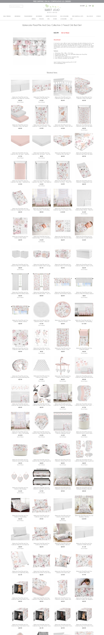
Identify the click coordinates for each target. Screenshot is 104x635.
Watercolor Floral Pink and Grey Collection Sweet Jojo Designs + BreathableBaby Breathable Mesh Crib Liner (63, 97)
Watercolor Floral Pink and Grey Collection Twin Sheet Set (41, 544)
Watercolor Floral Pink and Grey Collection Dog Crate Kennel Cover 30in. (42, 625)
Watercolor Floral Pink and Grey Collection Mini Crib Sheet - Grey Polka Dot (41, 153)
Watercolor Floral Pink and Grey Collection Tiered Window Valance (62, 293)
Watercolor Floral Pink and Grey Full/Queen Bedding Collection (84, 488)
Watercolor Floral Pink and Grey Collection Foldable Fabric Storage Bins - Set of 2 (41, 265)
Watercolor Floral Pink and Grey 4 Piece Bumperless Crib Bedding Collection (41, 209)
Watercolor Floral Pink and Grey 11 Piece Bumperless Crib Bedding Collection (84, 321)
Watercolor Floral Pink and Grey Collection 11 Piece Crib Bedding (20, 432)
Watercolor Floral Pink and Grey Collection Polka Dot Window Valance (84, 293)
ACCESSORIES (63, 18)
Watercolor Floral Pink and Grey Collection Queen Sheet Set (41, 516)
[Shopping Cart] (93, 5)
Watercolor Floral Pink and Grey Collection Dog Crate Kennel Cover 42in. (63, 625)
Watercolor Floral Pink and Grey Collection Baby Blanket (20, 237)
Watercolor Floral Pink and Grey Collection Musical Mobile (63, 376)
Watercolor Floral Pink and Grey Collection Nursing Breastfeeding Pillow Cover (20, 376)
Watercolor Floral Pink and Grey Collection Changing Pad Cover (84, 181)
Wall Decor (90, 16)
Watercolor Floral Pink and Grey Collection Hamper (84, 349)
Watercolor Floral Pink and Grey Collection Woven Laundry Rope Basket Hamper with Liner (84, 432)
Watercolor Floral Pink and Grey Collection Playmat (63, 321)
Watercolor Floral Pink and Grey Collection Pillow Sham (84, 572)
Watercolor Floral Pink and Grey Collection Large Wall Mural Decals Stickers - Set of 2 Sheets (84, 376)
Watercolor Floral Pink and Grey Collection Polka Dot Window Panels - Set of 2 (20, 293)
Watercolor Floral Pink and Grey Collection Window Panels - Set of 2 (42, 293)
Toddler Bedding (28, 16)
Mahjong (41, 18)
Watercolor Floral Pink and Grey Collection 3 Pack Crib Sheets (20, 125)
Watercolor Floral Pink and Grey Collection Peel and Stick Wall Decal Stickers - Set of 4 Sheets (20, 404)
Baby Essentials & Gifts (77, 16)
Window (33, 18)
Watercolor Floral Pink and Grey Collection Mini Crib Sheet (63, 153)
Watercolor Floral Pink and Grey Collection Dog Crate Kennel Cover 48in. (84, 625)
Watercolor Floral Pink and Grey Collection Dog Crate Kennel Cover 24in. (20, 625)
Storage (98, 16)
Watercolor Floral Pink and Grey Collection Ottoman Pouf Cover (63, 460)
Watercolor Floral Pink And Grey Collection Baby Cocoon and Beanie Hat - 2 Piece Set (41, 237)
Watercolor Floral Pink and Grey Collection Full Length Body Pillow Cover (20, 572)
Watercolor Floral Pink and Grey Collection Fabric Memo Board (20, 349)
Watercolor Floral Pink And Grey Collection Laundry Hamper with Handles (63, 598)
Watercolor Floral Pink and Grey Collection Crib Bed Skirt (41, 97)
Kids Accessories (64, 16)
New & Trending (7, 16)
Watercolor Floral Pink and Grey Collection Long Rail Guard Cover (41, 488)
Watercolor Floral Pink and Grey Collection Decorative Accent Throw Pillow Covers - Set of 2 (41, 572)
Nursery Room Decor (51, 16)
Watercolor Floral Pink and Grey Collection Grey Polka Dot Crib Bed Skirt (20, 97)
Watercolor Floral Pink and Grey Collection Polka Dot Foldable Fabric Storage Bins (20, 265)
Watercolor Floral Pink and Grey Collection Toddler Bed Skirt (84, 544)
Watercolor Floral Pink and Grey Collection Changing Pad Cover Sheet (20, 209)
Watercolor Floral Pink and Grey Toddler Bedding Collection (63, 544)
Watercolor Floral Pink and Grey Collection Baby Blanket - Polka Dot (84, 209)
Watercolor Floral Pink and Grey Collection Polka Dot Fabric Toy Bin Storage (84, 265)
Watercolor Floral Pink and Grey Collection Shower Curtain (63, 349)
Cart (90, 5)
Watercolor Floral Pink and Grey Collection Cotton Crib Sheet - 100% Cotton (41, 125)
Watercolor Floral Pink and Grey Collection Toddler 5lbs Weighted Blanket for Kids (84, 598)
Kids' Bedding (39, 16)
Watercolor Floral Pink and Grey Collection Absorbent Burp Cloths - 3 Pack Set (84, 404)
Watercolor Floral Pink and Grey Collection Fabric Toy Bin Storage (62, 265)
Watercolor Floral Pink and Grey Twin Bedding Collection (84, 516)
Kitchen (55, 18)
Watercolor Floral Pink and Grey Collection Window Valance (20, 321)
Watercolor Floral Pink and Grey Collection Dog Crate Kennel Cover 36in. (20, 598)
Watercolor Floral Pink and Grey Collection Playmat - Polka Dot (41, 321)
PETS (48, 18)
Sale (71, 18)
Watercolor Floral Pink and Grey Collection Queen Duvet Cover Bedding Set (63, 488)
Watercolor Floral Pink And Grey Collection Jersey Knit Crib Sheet (84, 125)
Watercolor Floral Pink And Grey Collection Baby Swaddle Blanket (84, 237)
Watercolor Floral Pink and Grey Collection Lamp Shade (41, 376)
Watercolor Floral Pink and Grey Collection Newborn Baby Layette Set (84, 460)
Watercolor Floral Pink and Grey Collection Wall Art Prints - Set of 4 (41, 349)
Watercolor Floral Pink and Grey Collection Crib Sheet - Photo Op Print (62, 125)
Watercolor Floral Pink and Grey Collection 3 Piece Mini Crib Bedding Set (63, 404)
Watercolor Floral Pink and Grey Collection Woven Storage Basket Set (41, 460)
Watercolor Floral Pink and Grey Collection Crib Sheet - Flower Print (63, 181)
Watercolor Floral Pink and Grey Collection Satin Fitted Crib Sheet (84, 153)
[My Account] (86, 6)
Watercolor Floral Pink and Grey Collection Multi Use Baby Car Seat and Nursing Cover (41, 404)
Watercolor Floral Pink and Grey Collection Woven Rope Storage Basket (20, 460)
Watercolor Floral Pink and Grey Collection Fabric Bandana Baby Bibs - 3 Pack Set (41, 432)
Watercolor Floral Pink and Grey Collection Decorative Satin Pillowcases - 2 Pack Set (63, 572)
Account (82, 5)
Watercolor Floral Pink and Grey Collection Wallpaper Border (63, 432)
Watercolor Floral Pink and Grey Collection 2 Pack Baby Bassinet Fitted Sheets (41, 598)
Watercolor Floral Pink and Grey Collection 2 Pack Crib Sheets (84, 97)
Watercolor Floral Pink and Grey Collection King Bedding (20, 516)
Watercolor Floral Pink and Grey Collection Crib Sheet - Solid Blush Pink (20, 181)
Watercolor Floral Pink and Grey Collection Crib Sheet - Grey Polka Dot (41, 181)
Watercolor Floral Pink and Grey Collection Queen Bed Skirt (63, 516)
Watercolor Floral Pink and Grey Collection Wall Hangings (20, 488)
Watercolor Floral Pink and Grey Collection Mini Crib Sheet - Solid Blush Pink (20, 153)
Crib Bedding (17, 16)
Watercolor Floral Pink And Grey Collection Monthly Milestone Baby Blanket (62, 237)
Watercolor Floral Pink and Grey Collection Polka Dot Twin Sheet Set (20, 544)
